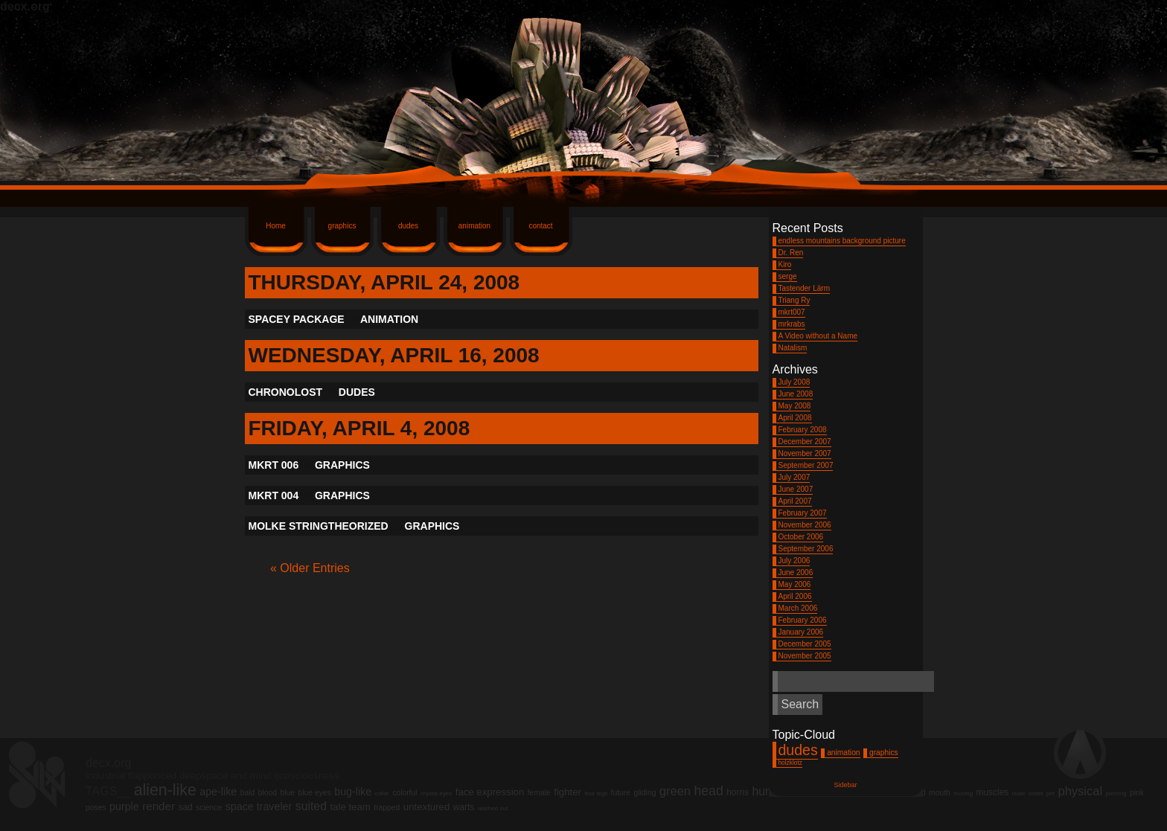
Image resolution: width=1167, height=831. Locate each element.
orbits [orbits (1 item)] (1036, 793)
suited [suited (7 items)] (311, 806)
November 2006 (804, 525)
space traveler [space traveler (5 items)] (259, 806)
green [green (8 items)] (675, 791)
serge (787, 276)
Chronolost (286, 392)
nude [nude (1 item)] (1019, 793)
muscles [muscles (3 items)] (992, 792)
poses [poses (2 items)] (96, 807)
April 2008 (795, 418)
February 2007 (802, 513)
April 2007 (795, 501)
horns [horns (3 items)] (737, 792)
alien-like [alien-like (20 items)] (165, 790)
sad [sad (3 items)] (185, 807)
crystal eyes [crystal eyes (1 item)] (436, 793)
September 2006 (806, 549)
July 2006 (794, 560)
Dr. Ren (791, 252)
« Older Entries (310, 568)
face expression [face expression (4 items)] (490, 792)
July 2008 (794, 382)
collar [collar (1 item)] (382, 793)
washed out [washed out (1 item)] (493, 808)
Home (276, 226)
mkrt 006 (274, 465)
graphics (342, 226)
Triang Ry (794, 300)
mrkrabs (791, 324)
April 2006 (795, 596)
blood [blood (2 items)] (267, 793)
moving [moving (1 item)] (963, 793)
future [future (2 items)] (620, 793)
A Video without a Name (818, 336)
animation (474, 226)
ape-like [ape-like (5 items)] (218, 792)
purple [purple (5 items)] (124, 806)
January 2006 (801, 632)
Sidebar (845, 785)
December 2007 (804, 441)
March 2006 (798, 608)
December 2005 (804, 644)
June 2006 (795, 572)
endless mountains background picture (842, 241)
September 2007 (806, 465)
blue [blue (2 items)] (287, 793)
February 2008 (802, 430)
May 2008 (794, 406)
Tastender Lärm (804, 288)
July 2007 (794, 477)
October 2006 (801, 537)
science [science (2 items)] (209, 807)
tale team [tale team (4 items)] (350, 806)
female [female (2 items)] (539, 793)
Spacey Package (297, 319)
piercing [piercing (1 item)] (1116, 793)
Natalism (793, 348)
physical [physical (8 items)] (1080, 791)
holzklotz (790, 762)
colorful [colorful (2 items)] (404, 793)
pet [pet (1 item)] (1050, 793)
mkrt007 (791, 312)
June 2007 (795, 489)
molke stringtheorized (319, 526)
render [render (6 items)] (158, 806)
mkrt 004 (274, 495)
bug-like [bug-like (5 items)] (352, 792)
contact (540, 226)
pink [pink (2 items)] (1137, 793)
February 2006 (802, 620)
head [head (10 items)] (708, 790)
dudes (408, 226)
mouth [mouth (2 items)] (939, 793)
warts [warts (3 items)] (463, 807)
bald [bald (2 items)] (247, 793)
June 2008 (795, 394)
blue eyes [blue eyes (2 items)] (314, 793)
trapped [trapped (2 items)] (387, 807)
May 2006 (794, 584)
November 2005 (804, 656)
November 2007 (804, 453)
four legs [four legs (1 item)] (595, 793)
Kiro (785, 264)
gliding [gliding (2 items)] (645, 793)
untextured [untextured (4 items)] (426, 806)
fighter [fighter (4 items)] (567, 792)
